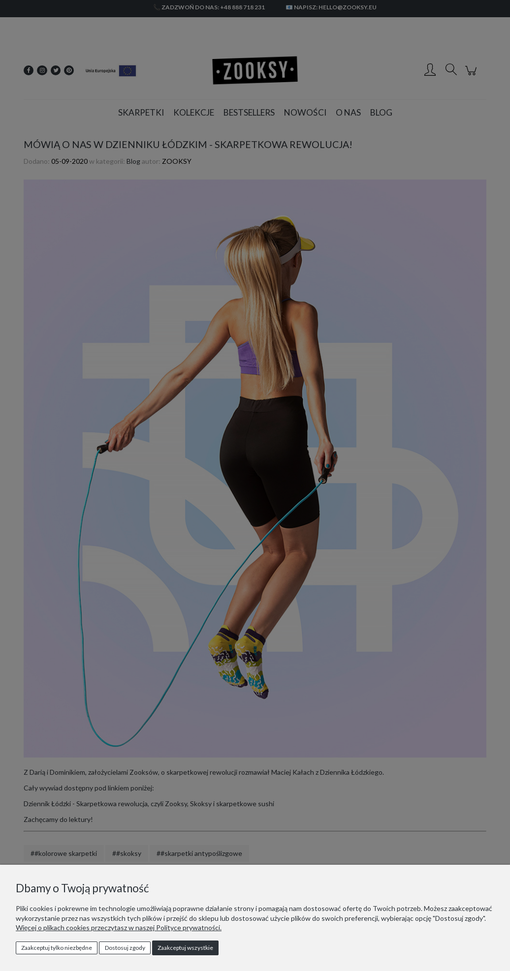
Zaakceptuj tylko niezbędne (56, 947)
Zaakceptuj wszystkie (185, 947)
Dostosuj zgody (125, 947)
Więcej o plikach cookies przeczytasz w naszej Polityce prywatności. (119, 927)
